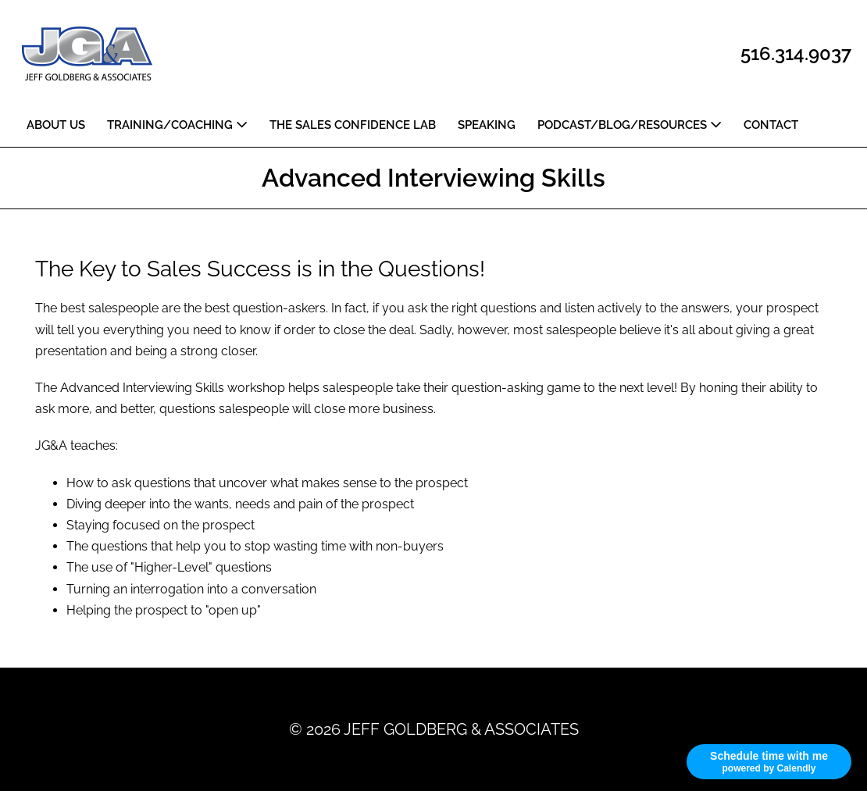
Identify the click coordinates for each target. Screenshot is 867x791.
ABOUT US (56, 125)
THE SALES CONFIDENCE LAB (352, 125)
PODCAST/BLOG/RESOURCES (629, 125)
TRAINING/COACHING (177, 125)
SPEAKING (487, 125)
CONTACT (771, 125)
